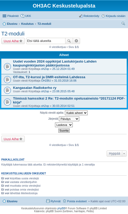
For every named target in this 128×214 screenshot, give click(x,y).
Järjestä (64, 119)
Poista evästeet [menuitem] (77, 201)
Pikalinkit (13, 15)
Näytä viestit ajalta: (63, 113)
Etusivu (12, 201)
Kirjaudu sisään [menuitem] (115, 15)
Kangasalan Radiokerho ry (34, 88)
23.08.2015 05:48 (63, 91)
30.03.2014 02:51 (63, 105)
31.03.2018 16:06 (65, 80)
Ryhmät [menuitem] (55, 201)
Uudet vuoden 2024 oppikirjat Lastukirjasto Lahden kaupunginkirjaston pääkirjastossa (54, 63)
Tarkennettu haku (76, 41)
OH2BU (46, 80)
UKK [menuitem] (28, 15)
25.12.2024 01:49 (63, 68)
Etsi (69, 41)
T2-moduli (13, 33)
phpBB (61, 208)
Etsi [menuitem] (124, 24)
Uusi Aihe (11, 41)
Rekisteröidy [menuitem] (91, 15)
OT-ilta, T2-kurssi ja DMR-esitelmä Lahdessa (49, 77)
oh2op (45, 68)
